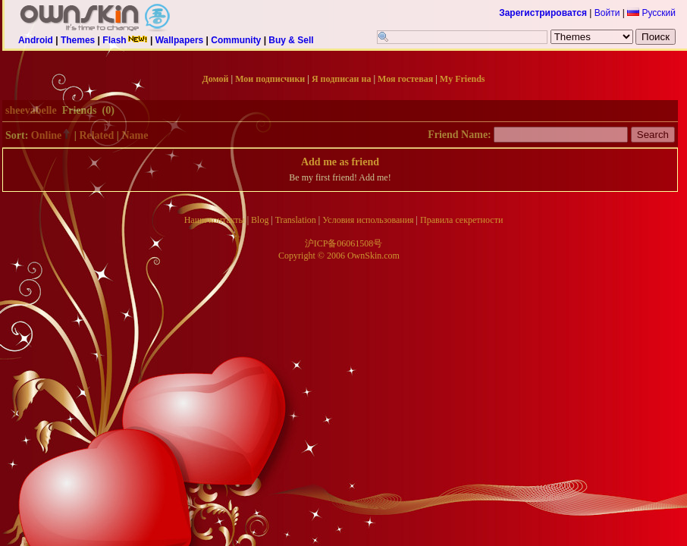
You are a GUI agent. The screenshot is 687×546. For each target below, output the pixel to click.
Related (96, 135)
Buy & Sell (290, 40)
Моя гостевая (405, 79)
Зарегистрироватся (543, 13)
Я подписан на (341, 79)
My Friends (462, 79)
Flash (124, 40)
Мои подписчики (270, 79)
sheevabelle (31, 110)
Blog (259, 220)
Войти (607, 13)
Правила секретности (461, 220)
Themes (78, 40)
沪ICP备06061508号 (344, 243)
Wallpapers (179, 40)
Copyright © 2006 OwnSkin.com (339, 255)
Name (134, 135)
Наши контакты (214, 220)
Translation (295, 220)
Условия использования (367, 220)
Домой (215, 79)
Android (35, 40)
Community (236, 40)
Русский (651, 13)
